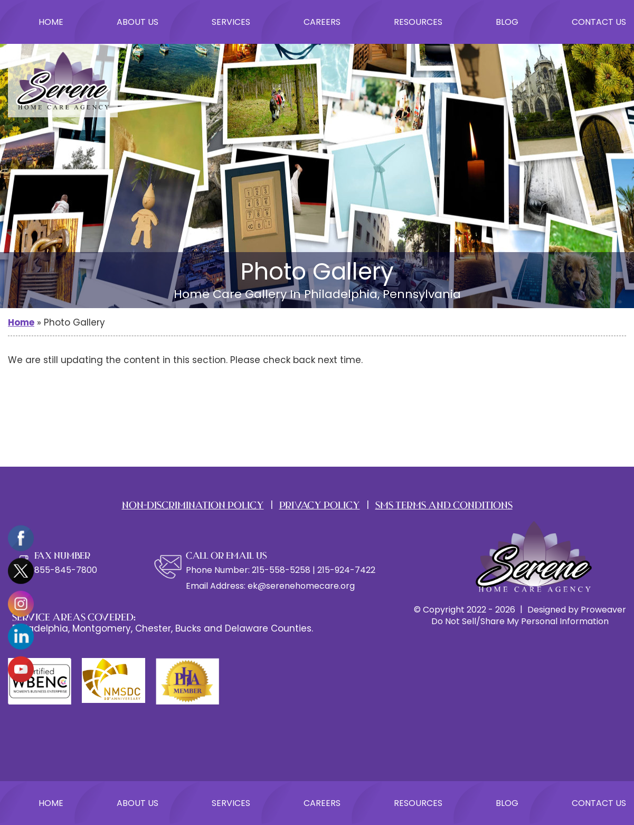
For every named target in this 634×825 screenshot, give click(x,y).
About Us (137, 22)
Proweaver (603, 610)
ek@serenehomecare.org (301, 586)
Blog (507, 22)
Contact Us (599, 22)
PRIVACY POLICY (319, 505)
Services (231, 22)
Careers (322, 22)
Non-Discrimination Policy (193, 505)
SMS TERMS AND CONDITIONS (444, 505)
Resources (418, 22)
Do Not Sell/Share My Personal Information (520, 621)
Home (51, 22)
